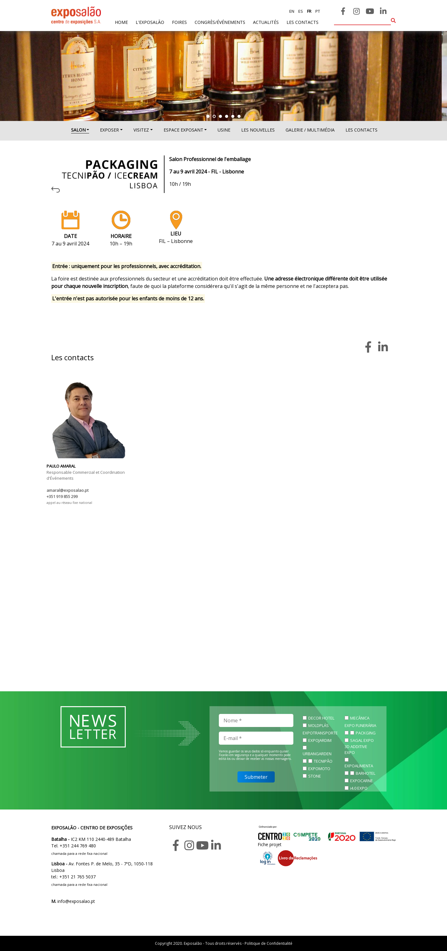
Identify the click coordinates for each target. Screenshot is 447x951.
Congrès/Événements (220, 22)
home (121, 22)
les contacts (302, 22)
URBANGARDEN (317, 753)
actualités (266, 22)
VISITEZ (141, 130)
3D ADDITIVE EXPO (356, 750)
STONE (314, 776)
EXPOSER (109, 130)
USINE (224, 130)
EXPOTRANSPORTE (320, 733)
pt (317, 11)
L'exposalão (150, 22)
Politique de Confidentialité (268, 943)
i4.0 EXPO (359, 788)
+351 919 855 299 (62, 496)
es (300, 11)
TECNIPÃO (323, 761)
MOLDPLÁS (318, 725)
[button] (208, 116)
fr (308, 11)
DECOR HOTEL (321, 718)
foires (179, 22)
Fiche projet (270, 844)
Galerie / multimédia (310, 130)
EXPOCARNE (361, 780)
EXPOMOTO (319, 768)
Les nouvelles (258, 130)
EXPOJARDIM (320, 740)
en (291, 11)
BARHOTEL (365, 773)
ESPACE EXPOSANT (183, 130)
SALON (78, 130)
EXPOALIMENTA (359, 766)
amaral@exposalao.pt (67, 490)
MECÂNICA (359, 718)
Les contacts (361, 130)
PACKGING (366, 733)
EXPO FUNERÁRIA (360, 725)
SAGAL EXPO (362, 740)
